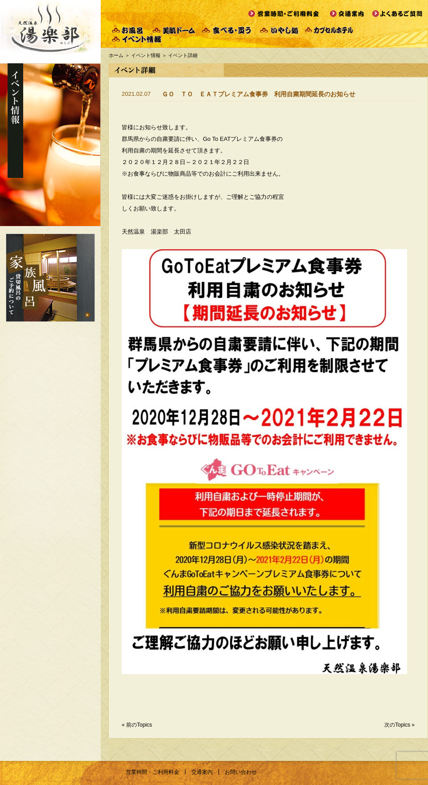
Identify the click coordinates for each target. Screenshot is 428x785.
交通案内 (202, 772)
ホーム (116, 55)
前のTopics (139, 725)
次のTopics (397, 725)
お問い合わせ (241, 772)
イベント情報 (145, 55)
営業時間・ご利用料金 (152, 772)
